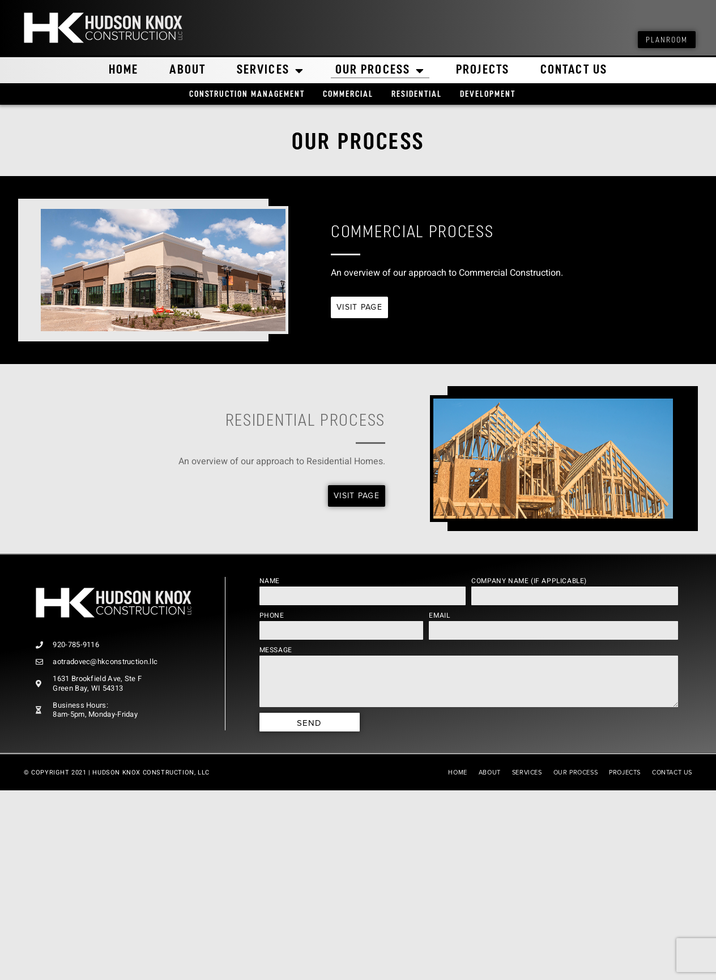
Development (487, 95)
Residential (416, 95)
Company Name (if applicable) (529, 581)
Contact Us (573, 70)
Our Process (380, 70)
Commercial (348, 95)
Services (270, 70)
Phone (271, 615)
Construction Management (247, 95)
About (188, 70)
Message (275, 650)
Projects (482, 70)
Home (123, 70)
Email (439, 615)
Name (269, 581)
